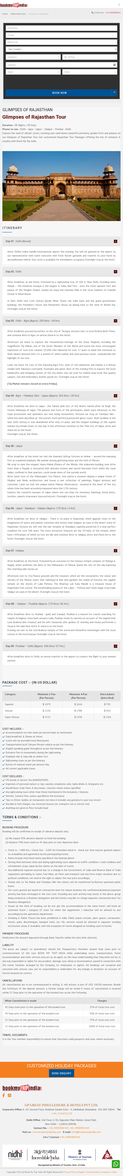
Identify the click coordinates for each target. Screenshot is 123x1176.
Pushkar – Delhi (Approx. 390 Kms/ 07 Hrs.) (35, 646)
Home (5, 14)
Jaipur (14, 446)
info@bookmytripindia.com (86, 1132)
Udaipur (15, 550)
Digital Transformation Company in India (97, 1172)
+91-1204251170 (62, 1113)
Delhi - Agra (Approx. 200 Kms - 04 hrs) (33, 320)
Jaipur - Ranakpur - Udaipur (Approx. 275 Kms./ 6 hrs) (40, 508)
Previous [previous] (6, 186)
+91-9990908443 (113, 12)
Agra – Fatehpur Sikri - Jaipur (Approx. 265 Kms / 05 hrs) (42, 395)
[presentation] (26, 82)
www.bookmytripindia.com (47, 1132)
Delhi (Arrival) (18, 241)
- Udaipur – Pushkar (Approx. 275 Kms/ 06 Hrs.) (37, 603)
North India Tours (18, 14)
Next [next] (117, 186)
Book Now (84, 92)
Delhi (13, 271)
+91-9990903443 (79, 1128)
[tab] (61, 241)
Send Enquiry (61, 1073)
